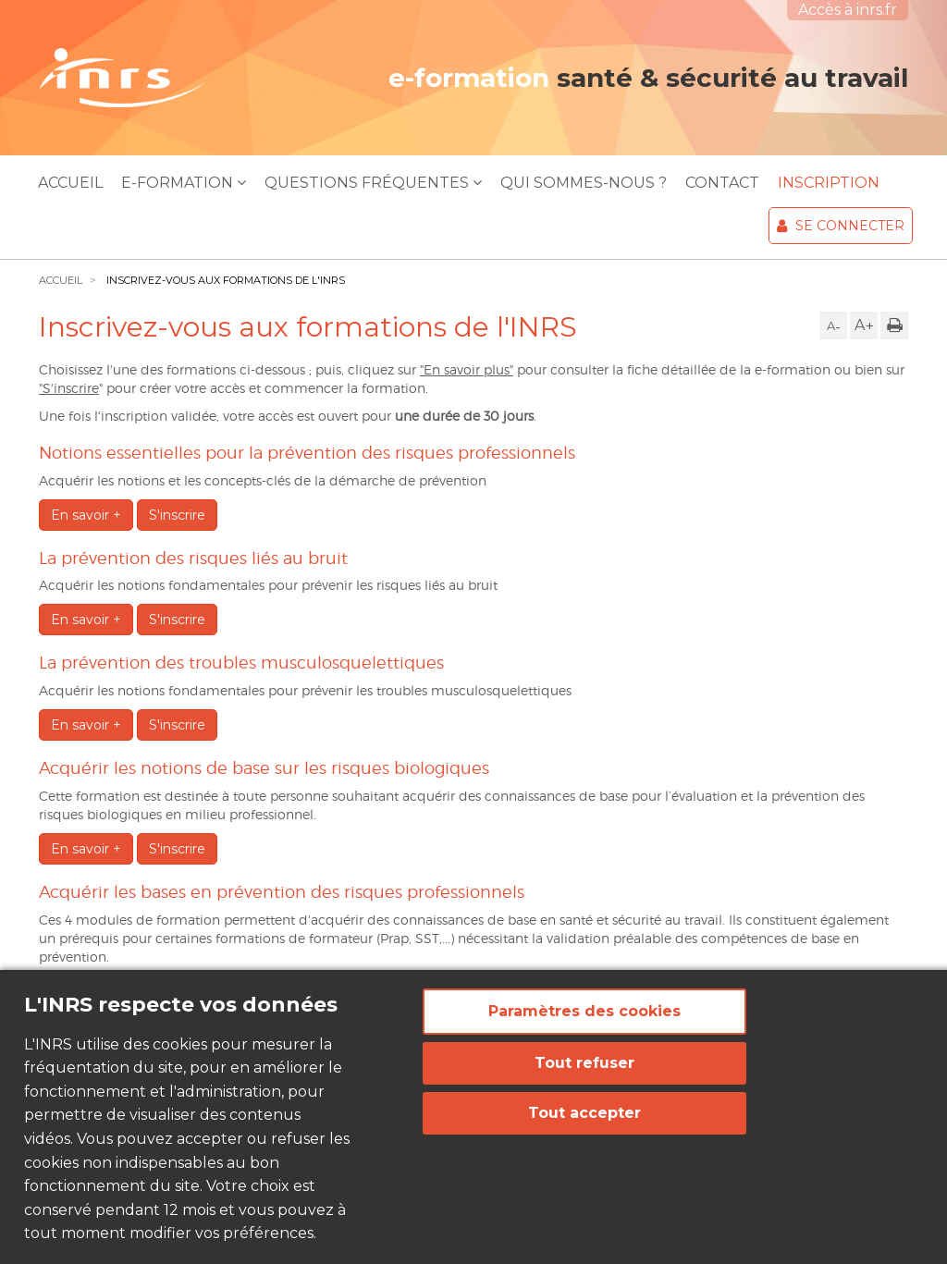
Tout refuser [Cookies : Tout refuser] (584, 1063)
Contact (722, 182)
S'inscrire (177, 515)
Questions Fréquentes (373, 182)
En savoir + (86, 515)
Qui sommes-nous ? (583, 182)
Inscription (828, 182)
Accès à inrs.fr (847, 9)
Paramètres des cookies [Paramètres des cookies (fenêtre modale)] (584, 1011)
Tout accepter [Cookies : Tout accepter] (584, 1113)
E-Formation (183, 182)
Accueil (70, 182)
